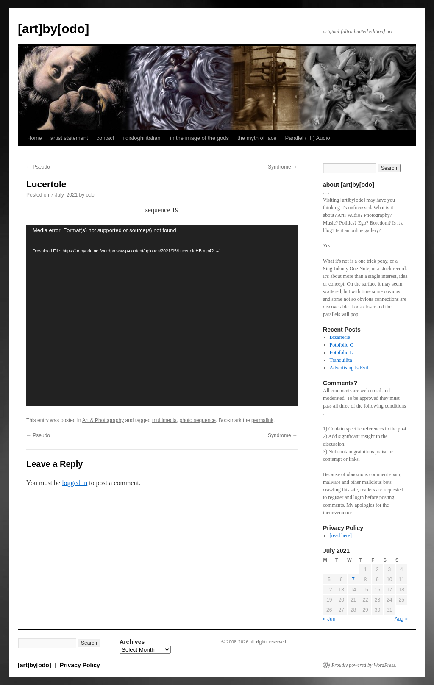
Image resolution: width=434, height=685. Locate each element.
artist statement (69, 138)
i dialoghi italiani (141, 138)
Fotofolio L (341, 352)
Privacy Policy (80, 665)
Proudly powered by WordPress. (364, 665)
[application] (162, 315)
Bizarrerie (340, 337)
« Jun (329, 619)
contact (105, 138)
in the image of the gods (199, 138)
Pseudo (38, 167)
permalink (262, 420)
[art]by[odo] (53, 29)
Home (34, 138)
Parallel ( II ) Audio (307, 138)
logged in (74, 482)
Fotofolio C (341, 345)
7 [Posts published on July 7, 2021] (353, 579)
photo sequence (198, 420)
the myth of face (257, 138)
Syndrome (283, 167)
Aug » (401, 619)
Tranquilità (341, 360)
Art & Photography (103, 420)
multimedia (164, 420)
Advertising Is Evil (349, 368)
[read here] (341, 535)
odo (90, 195)
